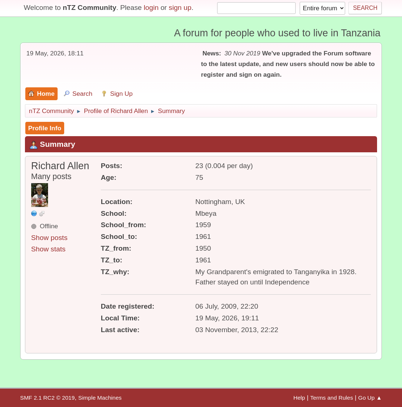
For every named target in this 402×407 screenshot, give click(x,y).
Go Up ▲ (370, 398)
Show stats (48, 249)
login (151, 7)
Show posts (49, 237)
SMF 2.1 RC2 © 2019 (47, 398)
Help (299, 398)
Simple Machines (99, 398)
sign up (180, 7)
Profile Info (44, 128)
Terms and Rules (331, 398)
